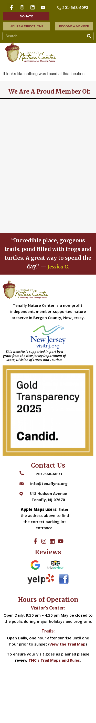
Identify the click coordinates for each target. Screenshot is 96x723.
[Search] (89, 36)
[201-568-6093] (73, 7)
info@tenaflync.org (49, 483)
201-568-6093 (49, 473)
